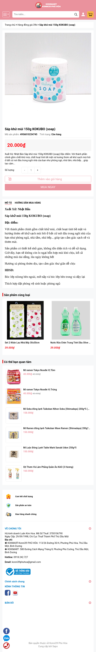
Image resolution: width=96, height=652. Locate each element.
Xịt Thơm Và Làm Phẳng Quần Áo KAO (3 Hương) (48, 467)
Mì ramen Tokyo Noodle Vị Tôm (39, 370)
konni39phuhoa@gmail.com (26, 562)
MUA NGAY (48, 187)
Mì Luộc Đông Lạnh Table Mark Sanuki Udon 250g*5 (49, 447)
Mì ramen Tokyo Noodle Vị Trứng (40, 389)
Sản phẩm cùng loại (17, 295)
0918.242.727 (21, 557)
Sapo (55, 646)
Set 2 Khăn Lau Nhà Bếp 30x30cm (22, 342)
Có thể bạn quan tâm (17, 362)
